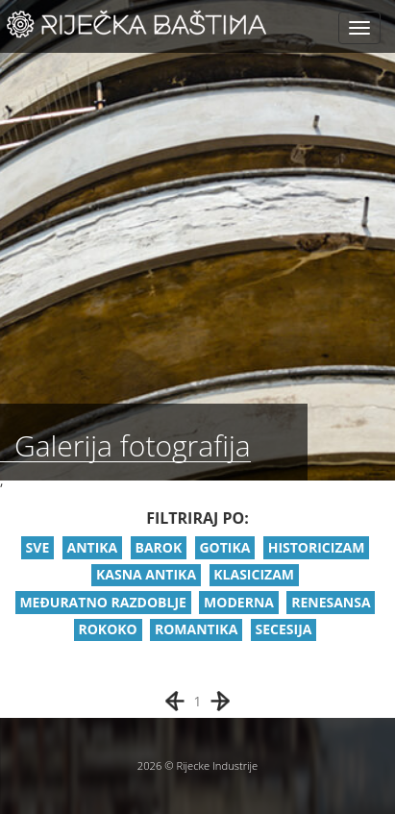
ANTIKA (91, 547)
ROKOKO (107, 629)
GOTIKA (224, 547)
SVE (38, 547)
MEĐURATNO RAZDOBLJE (102, 602)
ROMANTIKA (196, 629)
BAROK (158, 547)
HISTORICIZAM (316, 547)
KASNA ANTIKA (146, 574)
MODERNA (239, 602)
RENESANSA (330, 602)
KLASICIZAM (253, 574)
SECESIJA (284, 629)
